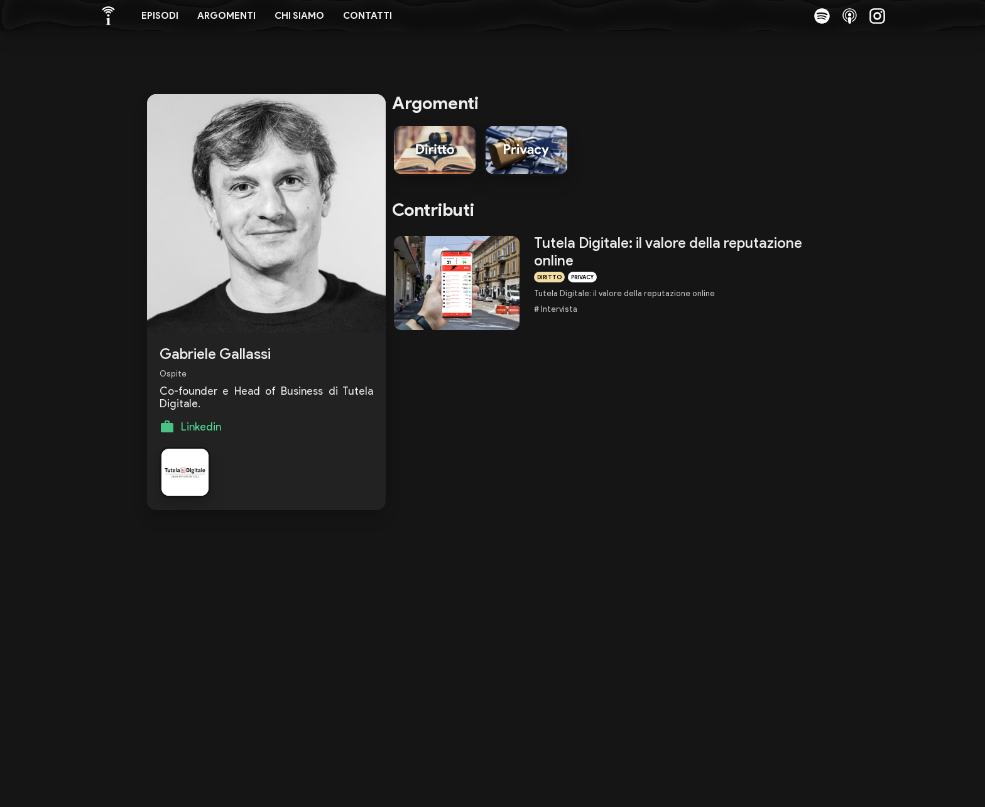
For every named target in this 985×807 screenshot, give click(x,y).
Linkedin (201, 426)
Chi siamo (299, 15)
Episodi (159, 15)
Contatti (367, 15)
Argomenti (226, 15)
